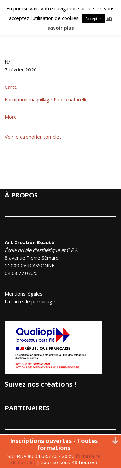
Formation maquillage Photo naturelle (46, 99)
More (11, 117)
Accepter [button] (93, 18)
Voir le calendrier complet (33, 136)
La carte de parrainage (30, 301)
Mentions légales (24, 293)
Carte (11, 87)
